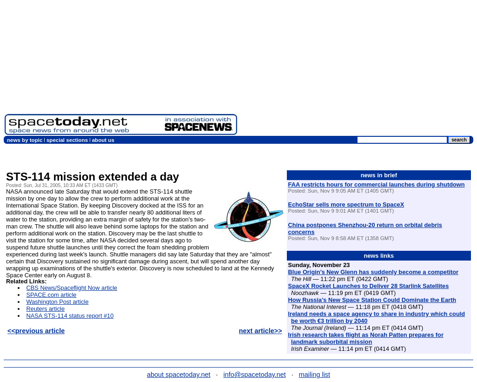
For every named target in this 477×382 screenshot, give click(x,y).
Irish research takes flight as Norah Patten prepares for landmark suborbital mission (366, 338)
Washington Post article (57, 301)
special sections (67, 140)
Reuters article (45, 308)
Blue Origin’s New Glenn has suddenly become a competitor (373, 271)
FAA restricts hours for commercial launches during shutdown (376, 184)
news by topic (24, 140)
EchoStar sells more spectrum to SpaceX (346, 204)
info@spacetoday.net (255, 374)
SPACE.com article (51, 294)
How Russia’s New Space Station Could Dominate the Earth (372, 299)
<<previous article (36, 331)
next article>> (260, 331)
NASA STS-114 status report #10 (70, 315)
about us (103, 140)
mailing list (314, 374)
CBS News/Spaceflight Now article (72, 287)
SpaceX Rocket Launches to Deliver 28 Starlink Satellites (368, 285)
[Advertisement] (357, 70)
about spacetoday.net (179, 374)
